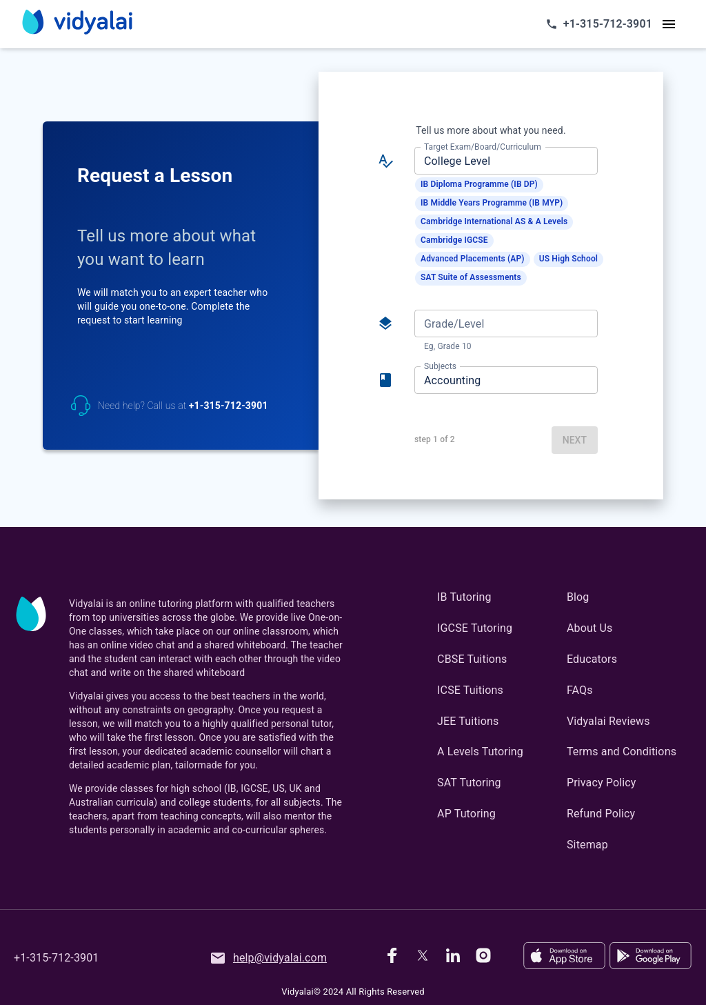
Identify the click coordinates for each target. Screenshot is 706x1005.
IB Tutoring (464, 597)
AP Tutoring (466, 813)
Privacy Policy (601, 782)
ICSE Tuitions (470, 690)
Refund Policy (601, 813)
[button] (479, 184)
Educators (592, 659)
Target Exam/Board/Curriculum (482, 147)
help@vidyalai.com (268, 958)
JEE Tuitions (467, 721)
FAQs (580, 690)
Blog (578, 597)
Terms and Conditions (621, 751)
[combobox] (505, 160)
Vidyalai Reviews (608, 721)
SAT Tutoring (469, 782)
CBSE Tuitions (472, 659)
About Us (589, 628)
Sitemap (587, 844)
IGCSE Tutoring (474, 628)
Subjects (440, 366)
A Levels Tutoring (480, 751)
